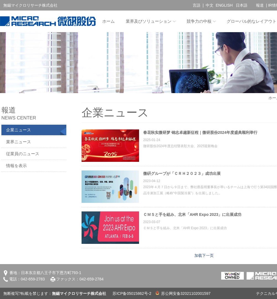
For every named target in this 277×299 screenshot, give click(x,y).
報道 (260, 5)
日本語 (241, 5)
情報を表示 (16, 165)
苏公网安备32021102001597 (183, 293)
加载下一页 (204, 255)
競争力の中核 (199, 21)
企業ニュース (18, 129)
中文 (209, 5)
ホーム (108, 21)
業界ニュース (18, 141)
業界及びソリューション (148, 21)
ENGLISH (224, 5)
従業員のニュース (22, 153)
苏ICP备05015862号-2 (132, 293)
